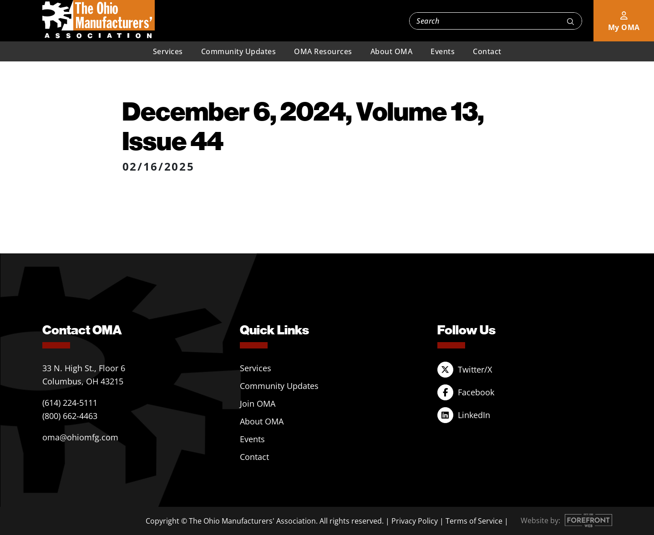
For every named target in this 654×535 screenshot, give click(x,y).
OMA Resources (323, 51)
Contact (487, 51)
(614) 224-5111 (69, 402)
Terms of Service (474, 521)
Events (443, 51)
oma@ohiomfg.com (80, 437)
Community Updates (238, 51)
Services (168, 51)
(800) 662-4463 (69, 415)
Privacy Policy (414, 521)
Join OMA (257, 403)
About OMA (391, 51)
